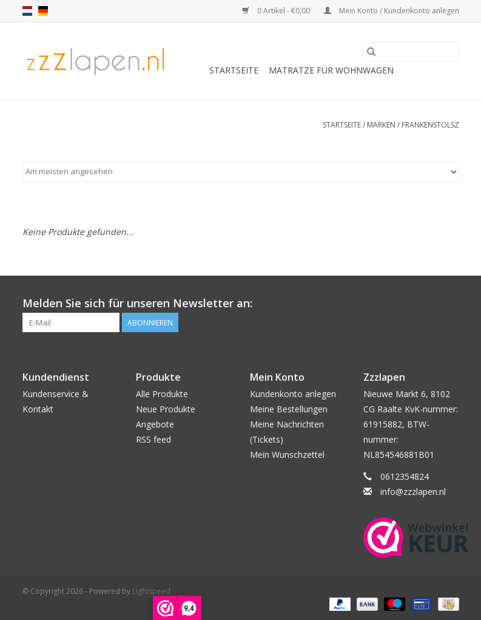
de (43, 11)
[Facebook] (449, 303)
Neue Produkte (165, 409)
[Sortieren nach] (240, 172)
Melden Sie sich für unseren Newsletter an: (137, 303)
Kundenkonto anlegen (293, 394)
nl (27, 11)
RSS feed (153, 439)
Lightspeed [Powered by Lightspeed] (151, 591)
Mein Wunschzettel (287, 454)
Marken (381, 125)
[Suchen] (410, 51)
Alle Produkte (162, 394)
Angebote (155, 424)
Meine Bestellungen (289, 409)
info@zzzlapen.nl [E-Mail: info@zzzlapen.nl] (413, 491)
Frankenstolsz (430, 125)
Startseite (233, 70)
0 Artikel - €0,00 (277, 10)
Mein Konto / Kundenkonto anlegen (391, 10)
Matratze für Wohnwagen (331, 70)
